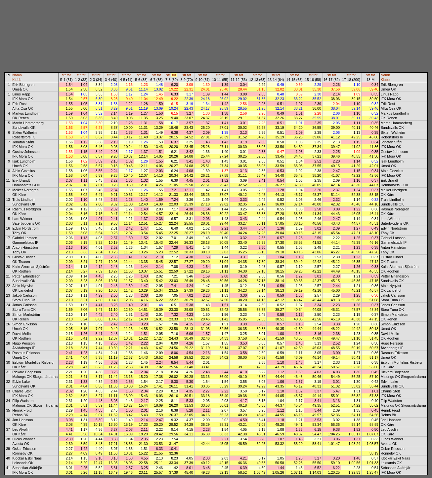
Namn (17, 75)
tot (69, 75)
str (64, 75)
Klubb (16, 80)
